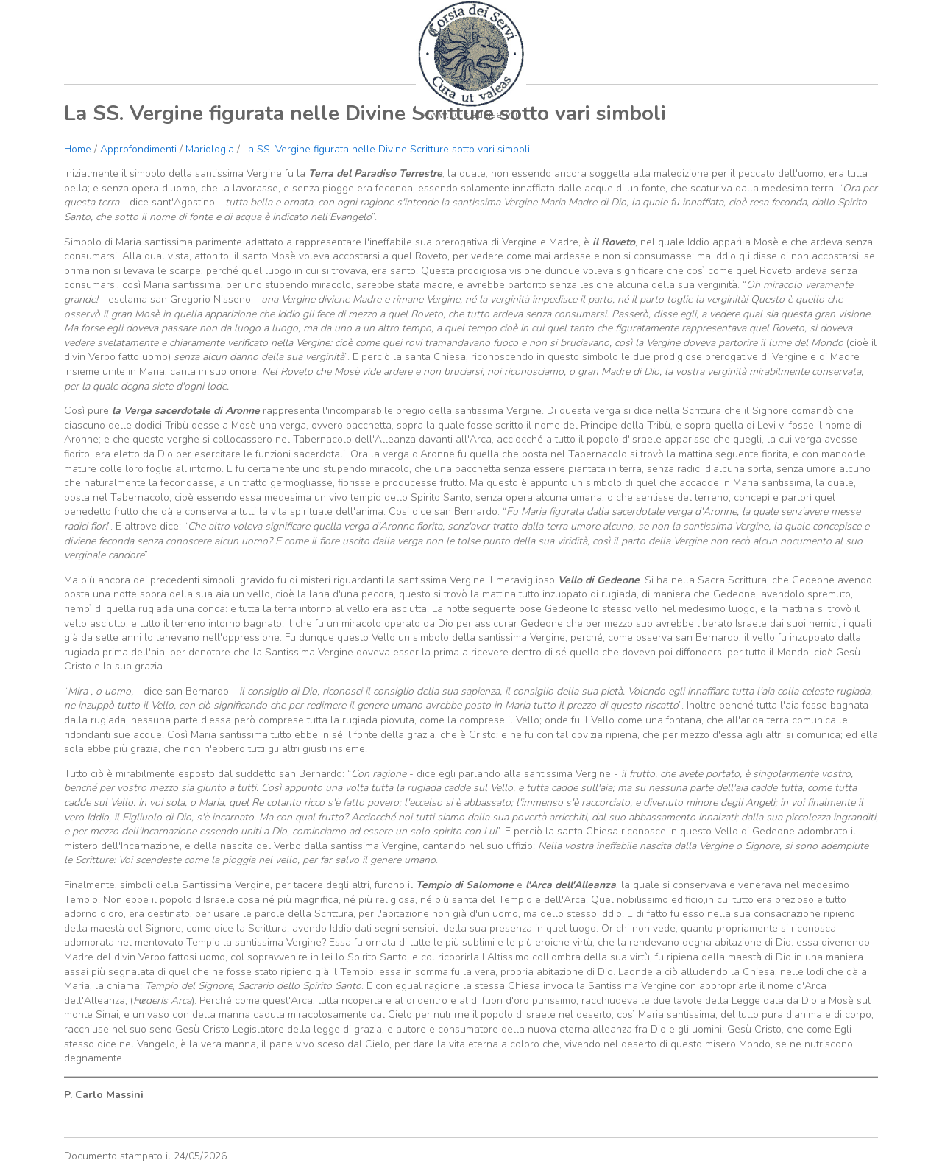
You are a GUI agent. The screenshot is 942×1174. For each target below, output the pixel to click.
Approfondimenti (138, 149)
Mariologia (209, 149)
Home (77, 149)
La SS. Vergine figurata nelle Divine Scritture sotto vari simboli (386, 149)
